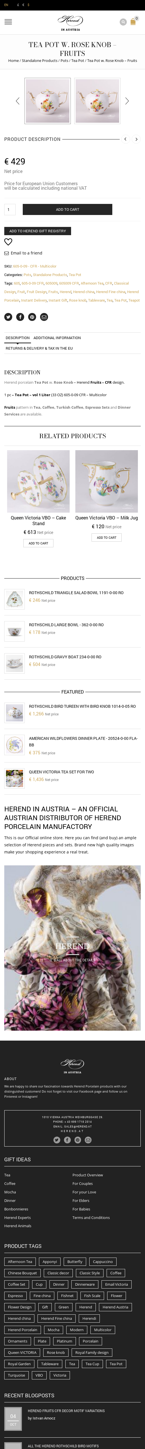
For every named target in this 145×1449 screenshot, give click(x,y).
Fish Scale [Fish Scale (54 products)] (92, 1251)
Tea (110, 300)
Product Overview (87, 1130)
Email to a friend (26, 253)
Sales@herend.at (78, 1082)
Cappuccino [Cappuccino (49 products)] (103, 1217)
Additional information (57, 337)
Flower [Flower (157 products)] (116, 1251)
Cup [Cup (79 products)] (39, 1240)
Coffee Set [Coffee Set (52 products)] (16, 1240)
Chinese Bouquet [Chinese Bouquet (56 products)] (22, 1228)
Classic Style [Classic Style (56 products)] (90, 1228)
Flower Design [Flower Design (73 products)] (20, 1262)
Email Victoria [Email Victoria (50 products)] (116, 1240)
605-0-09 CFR (33, 283)
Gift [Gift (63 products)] (45, 1262)
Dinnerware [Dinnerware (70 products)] (85, 1240)
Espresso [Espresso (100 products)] (15, 1251)
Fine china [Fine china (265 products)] (42, 1251)
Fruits (53, 291)
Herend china (83, 291)
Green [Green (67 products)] (64, 1262)
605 (17, 283)
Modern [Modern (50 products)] (77, 1285)
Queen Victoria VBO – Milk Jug (106, 518)
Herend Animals (17, 1181)
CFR (108, 283)
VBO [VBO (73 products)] (39, 1330)
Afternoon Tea (92, 283)
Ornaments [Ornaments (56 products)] (17, 1296)
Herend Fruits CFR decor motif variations (66, 1366)
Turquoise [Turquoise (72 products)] (16, 1330)
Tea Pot (77, 60)
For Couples (82, 1139)
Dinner (10, 1156)
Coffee (9, 1139)
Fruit (21, 291)
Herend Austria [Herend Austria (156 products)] (115, 1262)
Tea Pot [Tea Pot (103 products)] (116, 1319)
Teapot (134, 300)
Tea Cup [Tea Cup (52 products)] (92, 1319)
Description (18, 337)
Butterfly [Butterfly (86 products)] (74, 1217)
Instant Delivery (34, 300)
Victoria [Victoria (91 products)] (59, 1330)
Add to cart (67, 209)
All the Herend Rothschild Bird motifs (63, 1401)
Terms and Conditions (91, 1173)
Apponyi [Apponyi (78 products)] (50, 1217)
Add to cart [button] (38, 543)
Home (13, 60)
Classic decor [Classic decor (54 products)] (58, 1228)
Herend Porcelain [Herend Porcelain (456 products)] (22, 1285)
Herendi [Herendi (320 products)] (89, 1274)
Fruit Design (37, 291)
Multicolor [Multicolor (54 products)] (102, 1285)
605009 (51, 283)
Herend (65, 291)
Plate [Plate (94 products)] (42, 1296)
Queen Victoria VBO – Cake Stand (38, 520)
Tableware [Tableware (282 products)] (50, 1319)
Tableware (96, 300)
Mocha (10, 1147)
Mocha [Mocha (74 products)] (53, 1285)
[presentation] (18, 101)
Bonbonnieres (16, 1164)
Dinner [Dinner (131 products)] (59, 1240)
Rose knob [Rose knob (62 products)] (56, 1308)
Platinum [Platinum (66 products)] (64, 1296)
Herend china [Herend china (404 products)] (19, 1274)
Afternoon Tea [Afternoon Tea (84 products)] (20, 1217)
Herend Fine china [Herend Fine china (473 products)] (56, 1274)
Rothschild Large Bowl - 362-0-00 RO (66, 624)
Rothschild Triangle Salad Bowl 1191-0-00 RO (76, 592)
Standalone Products (39, 60)
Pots (64, 60)
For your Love (84, 1147)
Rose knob (77, 300)
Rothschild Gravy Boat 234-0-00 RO (65, 656)
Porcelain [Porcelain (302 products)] (90, 1296)
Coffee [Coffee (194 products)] (115, 1228)
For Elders (80, 1156)
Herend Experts (17, 1173)
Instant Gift (58, 300)
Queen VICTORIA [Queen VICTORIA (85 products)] (22, 1308)
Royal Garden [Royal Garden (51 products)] (19, 1319)
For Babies (81, 1164)
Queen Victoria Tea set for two (61, 771)
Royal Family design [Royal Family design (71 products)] (92, 1308)
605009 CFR (69, 283)
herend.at (72, 1086)
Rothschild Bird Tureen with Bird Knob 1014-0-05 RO (82, 706)
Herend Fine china (110, 291)
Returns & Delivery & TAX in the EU (39, 348)
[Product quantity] (10, 209)
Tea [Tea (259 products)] (72, 1319)
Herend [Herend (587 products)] (85, 1262)
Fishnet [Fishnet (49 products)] (67, 1251)
